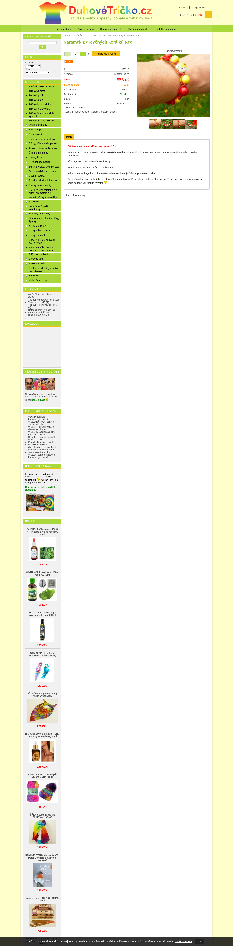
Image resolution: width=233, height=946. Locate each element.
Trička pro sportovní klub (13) (43, 299)
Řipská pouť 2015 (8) (39, 315)
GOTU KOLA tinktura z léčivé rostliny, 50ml (42, 573)
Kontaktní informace (165, 29)
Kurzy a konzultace (39, 230)
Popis (69, 137)
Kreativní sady (37, 263)
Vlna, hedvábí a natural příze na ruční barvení (42, 249)
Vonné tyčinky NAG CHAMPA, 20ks (42, 899)
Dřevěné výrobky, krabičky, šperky (44, 220)
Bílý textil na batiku (39, 254)
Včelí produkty (37, 175)
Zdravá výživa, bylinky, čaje (44, 166)
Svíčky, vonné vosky (40, 185)
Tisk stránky (79, 195)
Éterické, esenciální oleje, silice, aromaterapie (43, 191)
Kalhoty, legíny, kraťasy (42, 139)
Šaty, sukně (35, 134)
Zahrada (33, 275)
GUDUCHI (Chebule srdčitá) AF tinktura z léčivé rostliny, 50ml (42, 532)
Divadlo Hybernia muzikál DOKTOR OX (41, 438)
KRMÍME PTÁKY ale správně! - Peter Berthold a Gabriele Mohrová (42, 858)
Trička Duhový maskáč (41, 120)
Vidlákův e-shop (38, 280)
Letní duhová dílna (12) (40, 312)
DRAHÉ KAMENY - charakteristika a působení (42, 445)
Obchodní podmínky (138, 29)
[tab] (69, 137)
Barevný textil (36, 258)
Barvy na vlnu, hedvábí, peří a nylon (42, 241)
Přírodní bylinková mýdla (41, 442)
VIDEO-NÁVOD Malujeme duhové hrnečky (42, 433)
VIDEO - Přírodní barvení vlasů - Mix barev (41, 428)
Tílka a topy (35, 129)
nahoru (67, 195)
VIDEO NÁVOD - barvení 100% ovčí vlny (41, 423)
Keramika (34, 201)
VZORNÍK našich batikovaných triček (38, 418)
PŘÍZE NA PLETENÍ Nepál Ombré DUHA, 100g (42, 775)
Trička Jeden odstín (40, 104)
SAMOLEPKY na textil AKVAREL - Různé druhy (42, 654)
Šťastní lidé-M (121, 74)
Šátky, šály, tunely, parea (43, 143)
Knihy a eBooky (37, 225)
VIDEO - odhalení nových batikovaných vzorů (41, 456)
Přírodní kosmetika (39, 161)
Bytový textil (35, 157)
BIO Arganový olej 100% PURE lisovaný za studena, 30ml (42, 735)
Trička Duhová (37, 90)
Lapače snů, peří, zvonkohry (39, 208)
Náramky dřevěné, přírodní (104, 112)
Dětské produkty (38, 124)
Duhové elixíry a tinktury (42, 171)
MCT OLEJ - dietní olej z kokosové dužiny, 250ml (42, 613)
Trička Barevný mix (39, 108)
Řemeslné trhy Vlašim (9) (41, 310)
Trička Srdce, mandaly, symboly (42, 115)
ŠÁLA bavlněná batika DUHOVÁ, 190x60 (42, 816)
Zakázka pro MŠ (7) (38, 302)
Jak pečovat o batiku (39, 452)
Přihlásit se (183, 7)
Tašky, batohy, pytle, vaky (43, 148)
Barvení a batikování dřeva (42, 449)
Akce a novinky (86, 29)
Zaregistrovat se (198, 7)
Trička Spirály (36, 95)
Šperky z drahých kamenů (77, 112)
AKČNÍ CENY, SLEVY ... (76, 108)
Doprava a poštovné (110, 29)
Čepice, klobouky (38, 152)
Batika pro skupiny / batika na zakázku (43, 270)
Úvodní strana (64, 29)
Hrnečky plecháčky (39, 213)
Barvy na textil (37, 235)
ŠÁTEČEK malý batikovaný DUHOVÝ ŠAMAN (42, 694)
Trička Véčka (36, 99)
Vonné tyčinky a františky (43, 197)
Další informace (183, 941)
